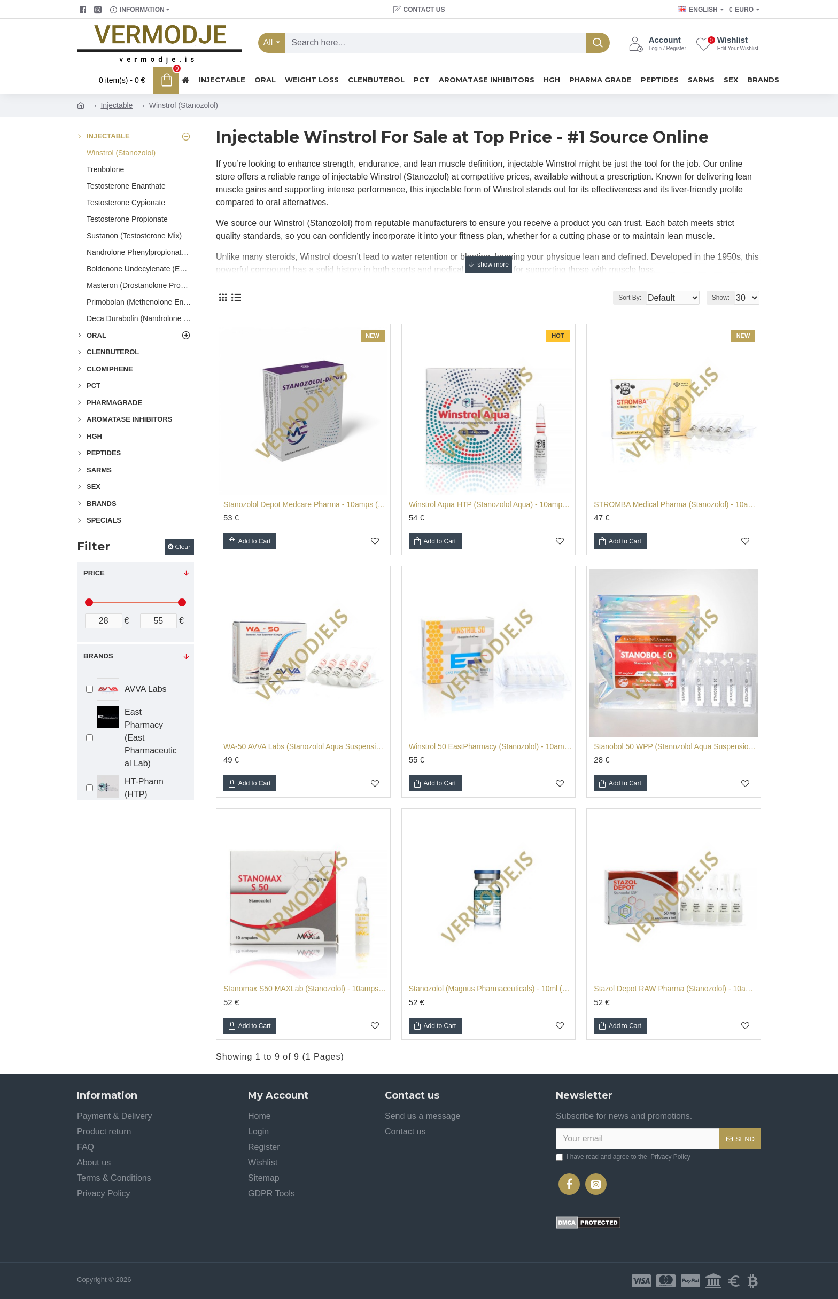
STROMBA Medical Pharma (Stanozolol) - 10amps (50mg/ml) (676, 504)
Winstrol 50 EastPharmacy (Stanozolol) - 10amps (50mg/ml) (491, 746)
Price (94, 573)
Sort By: (622, 297)
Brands (98, 656)
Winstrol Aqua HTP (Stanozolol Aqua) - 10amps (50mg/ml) (491, 504)
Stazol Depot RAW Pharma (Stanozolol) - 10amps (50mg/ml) (676, 988)
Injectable (116, 105)
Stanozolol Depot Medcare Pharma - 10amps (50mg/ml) (305, 504)
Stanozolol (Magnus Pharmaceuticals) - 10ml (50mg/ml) (491, 988)
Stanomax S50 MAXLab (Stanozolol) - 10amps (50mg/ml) (305, 988)
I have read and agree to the (624, 1157)
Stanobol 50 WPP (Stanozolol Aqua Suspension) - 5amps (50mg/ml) (676, 746)
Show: (724, 297)
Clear (183, 546)
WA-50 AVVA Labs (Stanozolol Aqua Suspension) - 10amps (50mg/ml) (305, 746)
